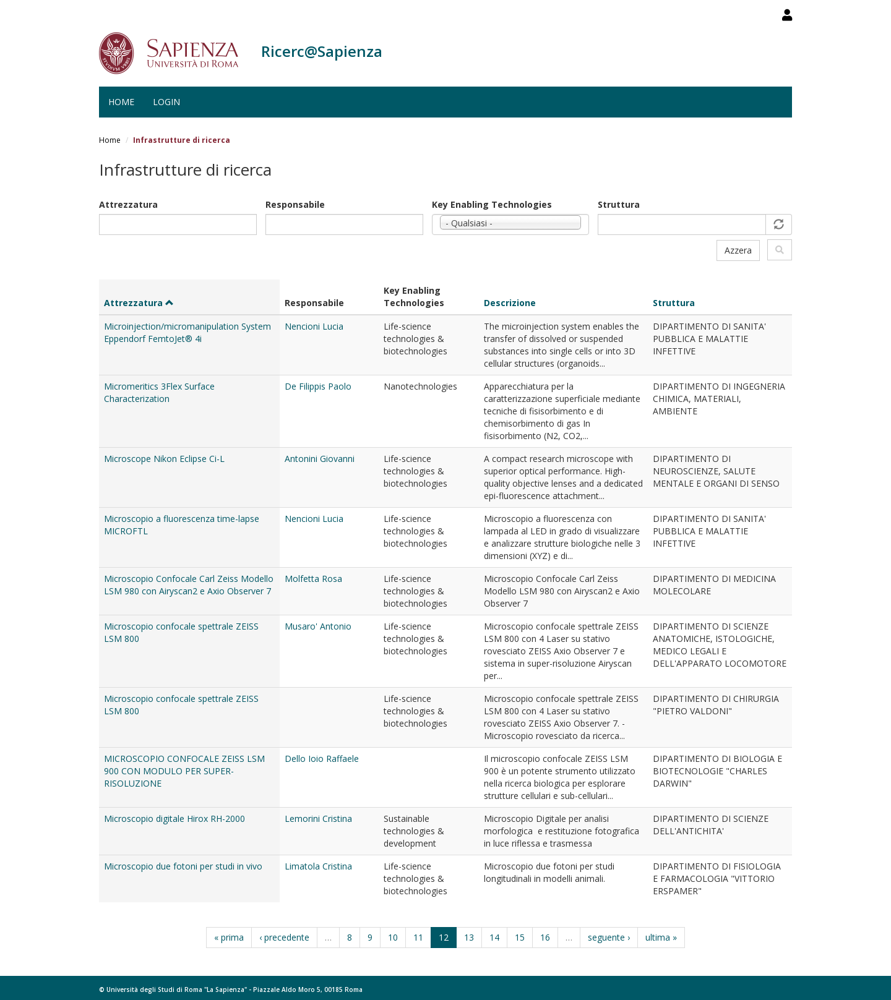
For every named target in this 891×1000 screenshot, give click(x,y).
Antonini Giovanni (320, 458)
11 (418, 937)
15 (520, 937)
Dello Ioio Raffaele (322, 758)
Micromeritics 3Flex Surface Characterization (159, 392)
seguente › (609, 937)
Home (121, 102)
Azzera (738, 250)
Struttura (619, 204)
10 (393, 937)
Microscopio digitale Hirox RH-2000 (174, 818)
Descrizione (510, 303)
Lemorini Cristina (318, 818)
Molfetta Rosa (313, 578)
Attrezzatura (128, 204)
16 (545, 937)
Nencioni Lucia (314, 326)
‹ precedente (284, 937)
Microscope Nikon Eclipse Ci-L (164, 458)
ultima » (661, 937)
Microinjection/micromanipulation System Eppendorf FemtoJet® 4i (187, 332)
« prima (229, 937)
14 (494, 937)
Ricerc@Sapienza (321, 51)
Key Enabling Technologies (492, 204)
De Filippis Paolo (318, 386)
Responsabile (295, 204)
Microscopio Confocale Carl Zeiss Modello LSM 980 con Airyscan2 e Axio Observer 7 (188, 585)
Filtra (779, 249)
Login (166, 102)
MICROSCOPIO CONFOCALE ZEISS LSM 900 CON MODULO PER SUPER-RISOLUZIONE (184, 771)
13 (469, 937)
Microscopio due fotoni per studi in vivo (183, 866)
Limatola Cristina (318, 866)
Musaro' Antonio (318, 626)
